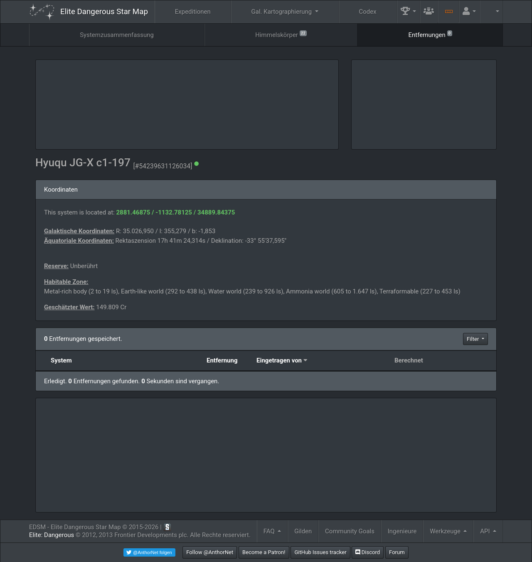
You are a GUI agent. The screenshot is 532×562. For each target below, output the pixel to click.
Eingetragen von (279, 360)
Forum (397, 552)
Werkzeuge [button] (446, 531)
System (61, 360)
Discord (367, 552)
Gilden (303, 531)
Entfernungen (430, 34)
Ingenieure (402, 531)
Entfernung (222, 360)
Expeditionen (193, 11)
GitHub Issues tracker (320, 552)
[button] (408, 11)
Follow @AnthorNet (209, 552)
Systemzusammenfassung (117, 35)
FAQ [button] (270, 531)
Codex (368, 11)
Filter (473, 339)
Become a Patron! (264, 552)
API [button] (485, 531)
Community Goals (349, 531)
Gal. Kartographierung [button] (282, 11)
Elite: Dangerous (51, 535)
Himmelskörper (281, 34)
